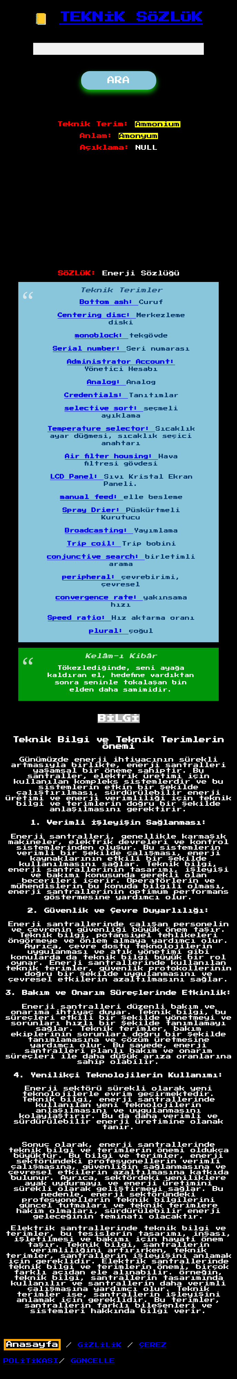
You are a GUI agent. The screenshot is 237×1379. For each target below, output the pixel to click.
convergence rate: (99, 597)
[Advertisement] (119, 211)
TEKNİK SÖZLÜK (131, 17)
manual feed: (91, 497)
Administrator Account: (121, 362)
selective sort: (104, 408)
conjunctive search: (96, 557)
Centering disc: (97, 315)
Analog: (106, 382)
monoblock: (101, 335)
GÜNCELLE (93, 1361)
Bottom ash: (109, 302)
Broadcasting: (99, 530)
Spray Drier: (94, 510)
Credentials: (96, 395)
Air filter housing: (111, 456)
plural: (108, 631)
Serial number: (89, 348)
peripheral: (91, 577)
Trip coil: (94, 543)
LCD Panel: (76, 477)
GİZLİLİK (100, 1345)
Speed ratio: (79, 618)
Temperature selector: (101, 429)
